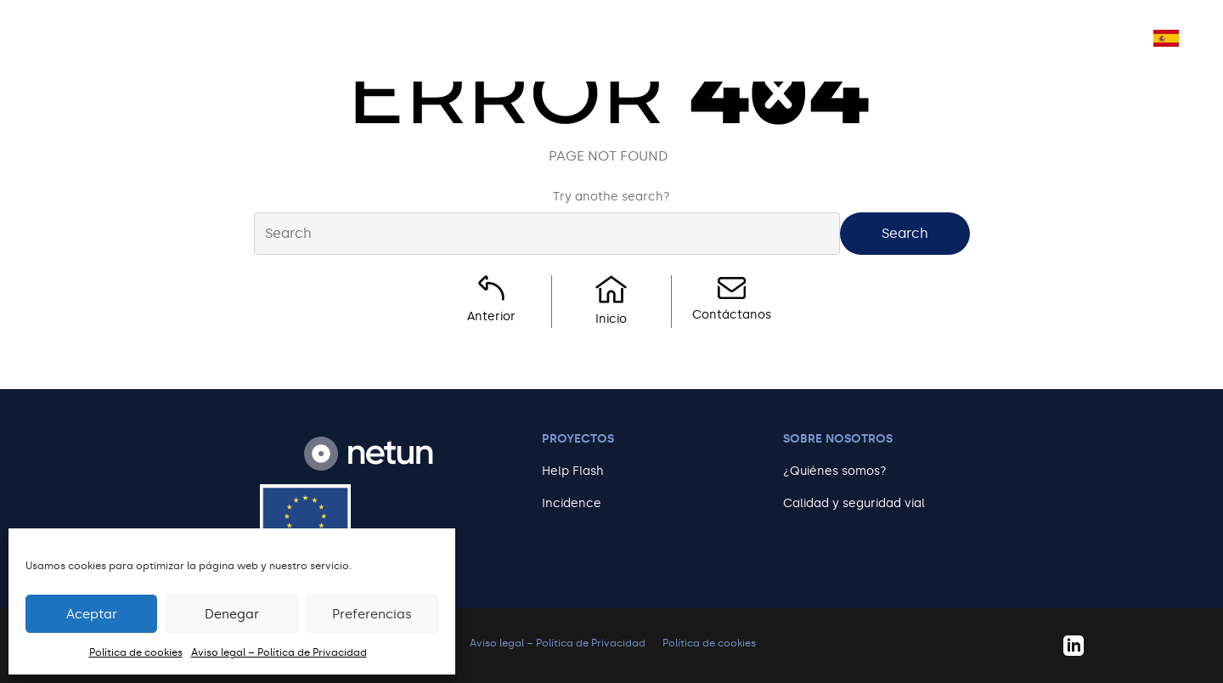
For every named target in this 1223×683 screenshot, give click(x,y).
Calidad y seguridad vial (854, 503)
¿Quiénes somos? (835, 471)
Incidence (571, 503)
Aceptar (91, 614)
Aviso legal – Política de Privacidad (279, 652)
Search (905, 233)
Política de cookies (136, 652)
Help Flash (573, 471)
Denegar (232, 614)
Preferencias (372, 614)
